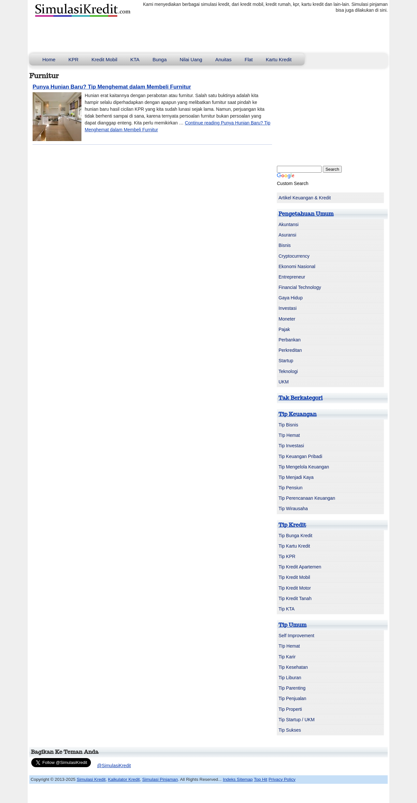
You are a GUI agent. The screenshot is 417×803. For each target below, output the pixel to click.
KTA (134, 59)
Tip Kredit (292, 524)
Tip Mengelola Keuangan (304, 466)
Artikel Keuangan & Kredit (305, 197)
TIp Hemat (289, 435)
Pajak (284, 329)
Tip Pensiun (290, 487)
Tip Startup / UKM (297, 719)
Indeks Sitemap (238, 779)
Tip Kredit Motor (295, 588)
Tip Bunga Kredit (295, 535)
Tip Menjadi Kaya (296, 477)
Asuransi (287, 234)
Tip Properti (290, 709)
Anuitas (223, 59)
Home (48, 59)
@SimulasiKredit (114, 765)
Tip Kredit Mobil (294, 577)
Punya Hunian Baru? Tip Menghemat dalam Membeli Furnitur (112, 87)
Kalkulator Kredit (124, 779)
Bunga (159, 59)
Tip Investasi (291, 445)
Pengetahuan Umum (306, 213)
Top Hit (260, 779)
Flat (249, 59)
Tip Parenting (292, 688)
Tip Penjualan (292, 698)
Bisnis (285, 245)
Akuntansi (288, 224)
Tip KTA (287, 608)
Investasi (287, 308)
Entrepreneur (292, 277)
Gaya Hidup (291, 297)
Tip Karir (287, 656)
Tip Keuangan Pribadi (300, 456)
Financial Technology (300, 287)
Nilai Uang (191, 59)
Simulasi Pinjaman (160, 779)
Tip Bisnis (288, 424)
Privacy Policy (281, 779)
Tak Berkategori (301, 397)
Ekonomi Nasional (297, 266)
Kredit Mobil (104, 59)
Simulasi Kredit (91, 779)
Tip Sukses (290, 730)
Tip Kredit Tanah (295, 598)
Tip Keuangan (298, 414)
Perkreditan (290, 350)
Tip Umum (293, 624)
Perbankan (290, 339)
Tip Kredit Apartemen (300, 566)
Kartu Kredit (279, 59)
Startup (286, 360)
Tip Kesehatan (293, 667)
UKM (284, 381)
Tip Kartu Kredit (294, 546)
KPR (73, 59)
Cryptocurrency (294, 256)
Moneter (287, 319)
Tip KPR (287, 556)
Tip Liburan (290, 677)
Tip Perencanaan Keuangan (307, 498)
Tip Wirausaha (293, 508)
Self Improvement (296, 635)
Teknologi (288, 371)
